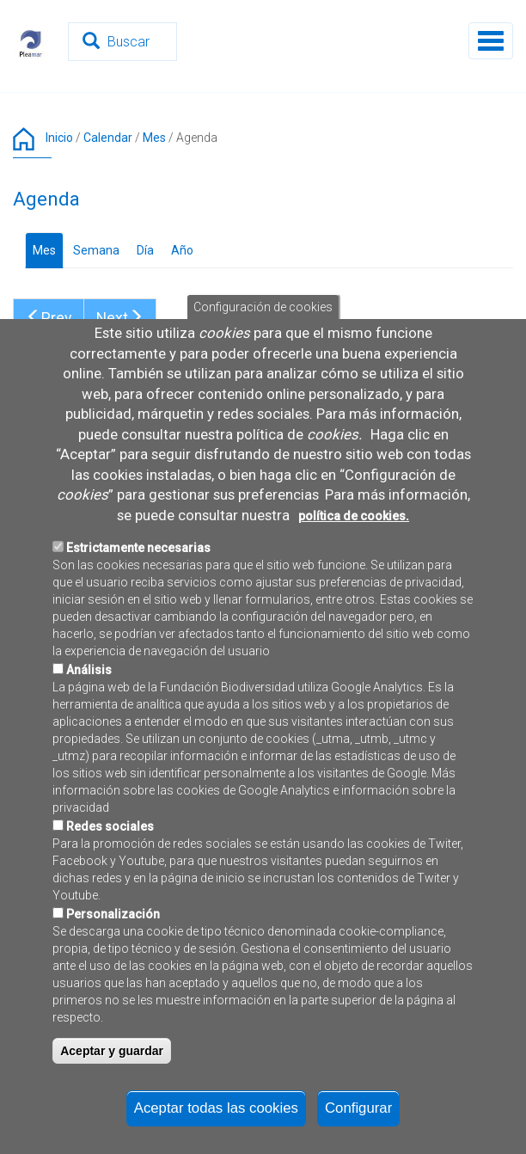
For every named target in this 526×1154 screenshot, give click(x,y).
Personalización (113, 1002)
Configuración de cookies (263, 395)
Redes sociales (110, 914)
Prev (48, 318)
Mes (154, 137)
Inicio (59, 137)
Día (145, 250)
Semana (96, 250)
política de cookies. (353, 603)
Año (182, 250)
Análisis (89, 757)
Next (120, 318)
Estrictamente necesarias (138, 635)
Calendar (107, 137)
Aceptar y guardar (111, 1138)
